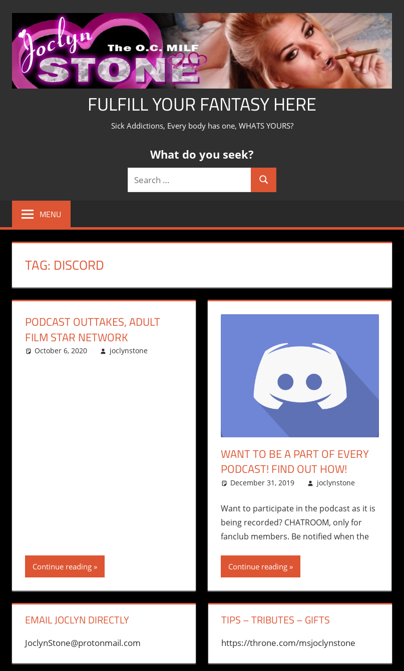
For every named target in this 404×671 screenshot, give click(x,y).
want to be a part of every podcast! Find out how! (295, 461)
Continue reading (62, 566)
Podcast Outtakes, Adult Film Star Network (92, 329)
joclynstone (129, 350)
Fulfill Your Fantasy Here (202, 104)
